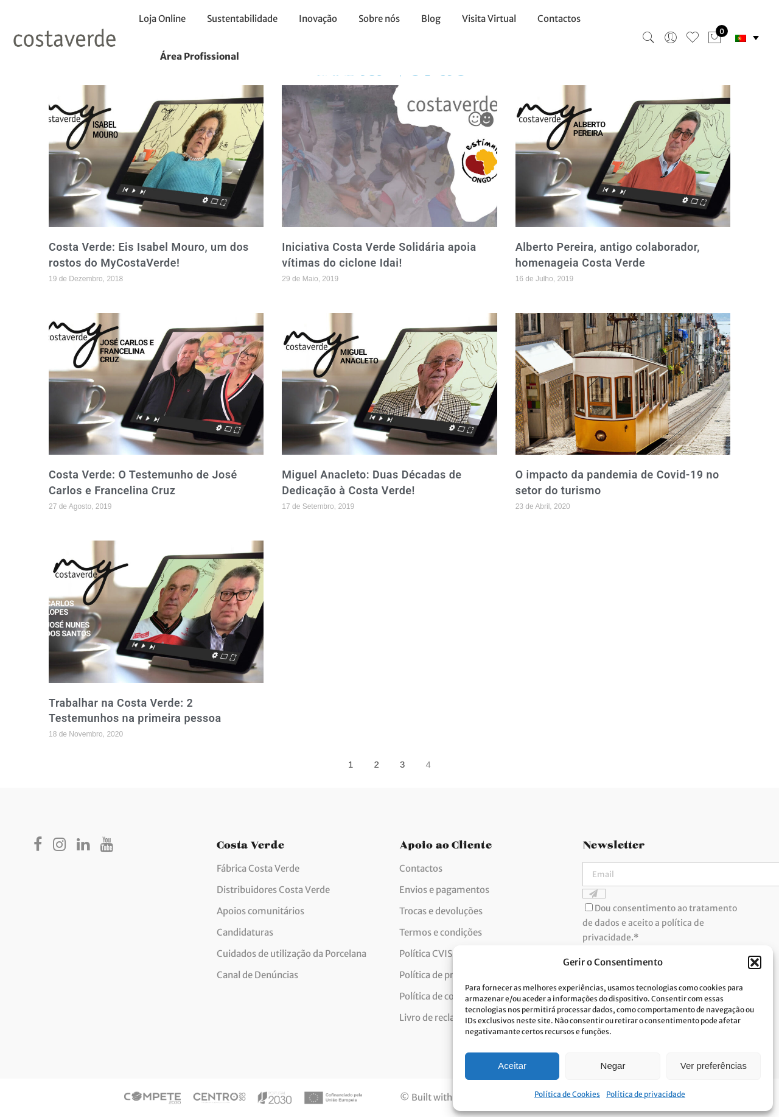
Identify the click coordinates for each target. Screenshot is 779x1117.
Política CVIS (425, 953)
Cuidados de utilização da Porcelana (291, 953)
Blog (431, 18)
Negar (613, 1065)
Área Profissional (199, 56)
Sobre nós (379, 18)
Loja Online (162, 18)
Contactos (559, 18)
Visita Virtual (489, 18)
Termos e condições (440, 932)
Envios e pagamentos (444, 889)
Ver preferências (713, 1065)
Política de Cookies (567, 1094)
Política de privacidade (645, 1094)
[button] (755, 962)
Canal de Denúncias (257, 975)
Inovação (318, 18)
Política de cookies (438, 996)
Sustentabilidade (242, 18)
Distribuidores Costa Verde (273, 889)
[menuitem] (747, 38)
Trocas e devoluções (441, 911)
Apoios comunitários (260, 911)
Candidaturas (245, 932)
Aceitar (512, 1065)
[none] (747, 38)
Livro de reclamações (443, 1017)
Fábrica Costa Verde (258, 868)
